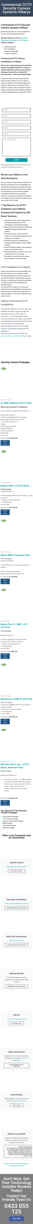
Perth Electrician (16, 1023)
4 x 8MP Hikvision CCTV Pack (16, 403)
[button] (5, 443)
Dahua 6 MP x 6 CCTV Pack (15, 485)
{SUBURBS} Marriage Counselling (16, 908)
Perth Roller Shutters (16, 871)
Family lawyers (16, 1105)
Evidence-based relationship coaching (16, 903)
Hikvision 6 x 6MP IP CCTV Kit (16, 699)
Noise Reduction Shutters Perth (16, 866)
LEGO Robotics (19, 1166)
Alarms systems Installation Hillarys (13, 336)
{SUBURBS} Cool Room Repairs (16, 986)
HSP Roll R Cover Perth (16, 940)
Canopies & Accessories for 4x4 (16, 945)
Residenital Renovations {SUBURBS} (16, 1065)
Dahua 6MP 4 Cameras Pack (15, 555)
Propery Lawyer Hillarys (19, 1101)
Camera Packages (6, 399)
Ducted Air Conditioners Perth (16, 1019)
